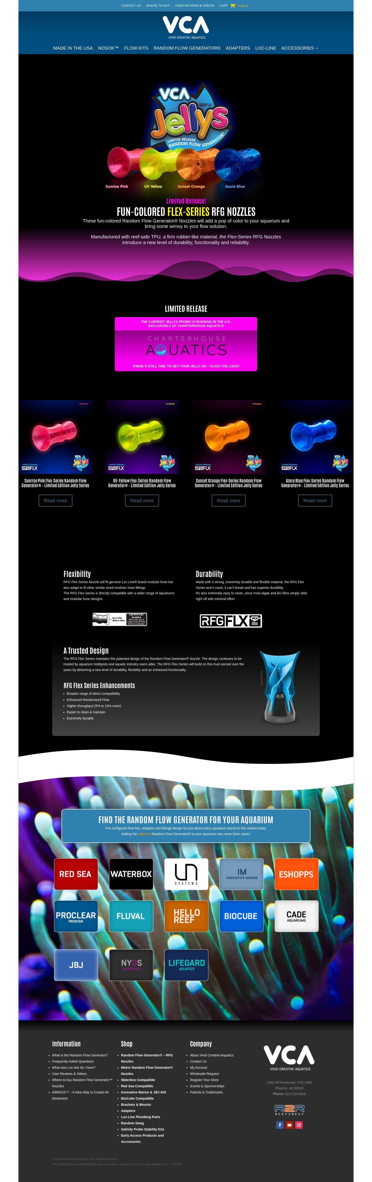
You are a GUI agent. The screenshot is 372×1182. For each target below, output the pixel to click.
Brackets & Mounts (136, 1104)
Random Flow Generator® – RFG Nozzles (147, 1058)
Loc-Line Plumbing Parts (140, 1117)
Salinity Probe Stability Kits (142, 1129)
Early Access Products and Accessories (142, 1139)
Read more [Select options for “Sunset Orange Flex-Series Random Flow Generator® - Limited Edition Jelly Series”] (228, 500)
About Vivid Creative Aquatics (211, 1055)
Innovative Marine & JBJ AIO (143, 1092)
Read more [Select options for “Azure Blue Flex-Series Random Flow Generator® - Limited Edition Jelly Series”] (315, 500)
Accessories (297, 49)
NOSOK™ (108, 49)
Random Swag (132, 1123)
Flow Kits (136, 49)
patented (144, 834)
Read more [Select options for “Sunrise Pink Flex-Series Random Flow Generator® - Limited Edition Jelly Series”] (55, 500)
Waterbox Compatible (138, 1080)
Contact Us (131, 5)
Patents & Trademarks (206, 1092)
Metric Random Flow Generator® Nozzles (147, 1071)
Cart (223, 5)
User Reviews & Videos (194, 5)
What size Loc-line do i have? (74, 1067)
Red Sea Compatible (137, 1086)
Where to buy (158, 5)
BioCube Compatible (137, 1098)
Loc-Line (265, 49)
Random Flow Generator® (186, 49)
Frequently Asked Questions (73, 1061)
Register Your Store (204, 1080)
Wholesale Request (204, 1074)
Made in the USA (73, 49)
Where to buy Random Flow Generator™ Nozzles (82, 1083)
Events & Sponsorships (207, 1086)
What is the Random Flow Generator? (80, 1055)
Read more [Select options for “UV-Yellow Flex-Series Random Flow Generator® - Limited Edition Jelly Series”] (142, 500)
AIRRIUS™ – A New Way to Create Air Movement (80, 1095)
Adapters (238, 49)
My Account (198, 1067)
